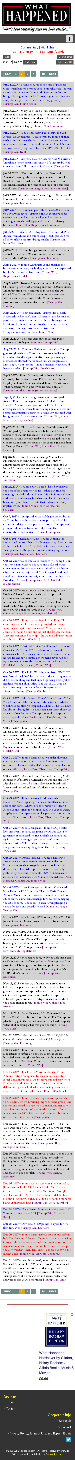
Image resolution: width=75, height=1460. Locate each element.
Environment (59, 188)
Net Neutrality (58, 1203)
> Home (9, 1402)
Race (6, 1217)
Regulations (42, 188)
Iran (22, 152)
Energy (57, 1173)
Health (23, 276)
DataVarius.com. (54, 1454)
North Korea (28, 104)
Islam (6, 243)
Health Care (11, 665)
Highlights (47, 47)
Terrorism (17, 243)
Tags (6, 57)
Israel (46, 691)
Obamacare (27, 665)
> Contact (64, 1427)
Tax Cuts (40, 1254)
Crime (24, 1147)
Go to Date (30, 62)
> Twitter (9, 1408)
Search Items (65, 57)
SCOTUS (49, 580)
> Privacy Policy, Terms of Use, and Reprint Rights (39, 1433)
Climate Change (13, 613)
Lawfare (27, 420)
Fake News (53, 717)
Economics (57, 126)
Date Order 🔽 (65, 62)
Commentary (29, 47)
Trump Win (11, 104)
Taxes (13, 851)
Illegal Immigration (31, 390)
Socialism (8, 510)
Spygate (16, 420)
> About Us (63, 1421)
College (54, 1003)
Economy (25, 203)
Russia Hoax (49, 446)
